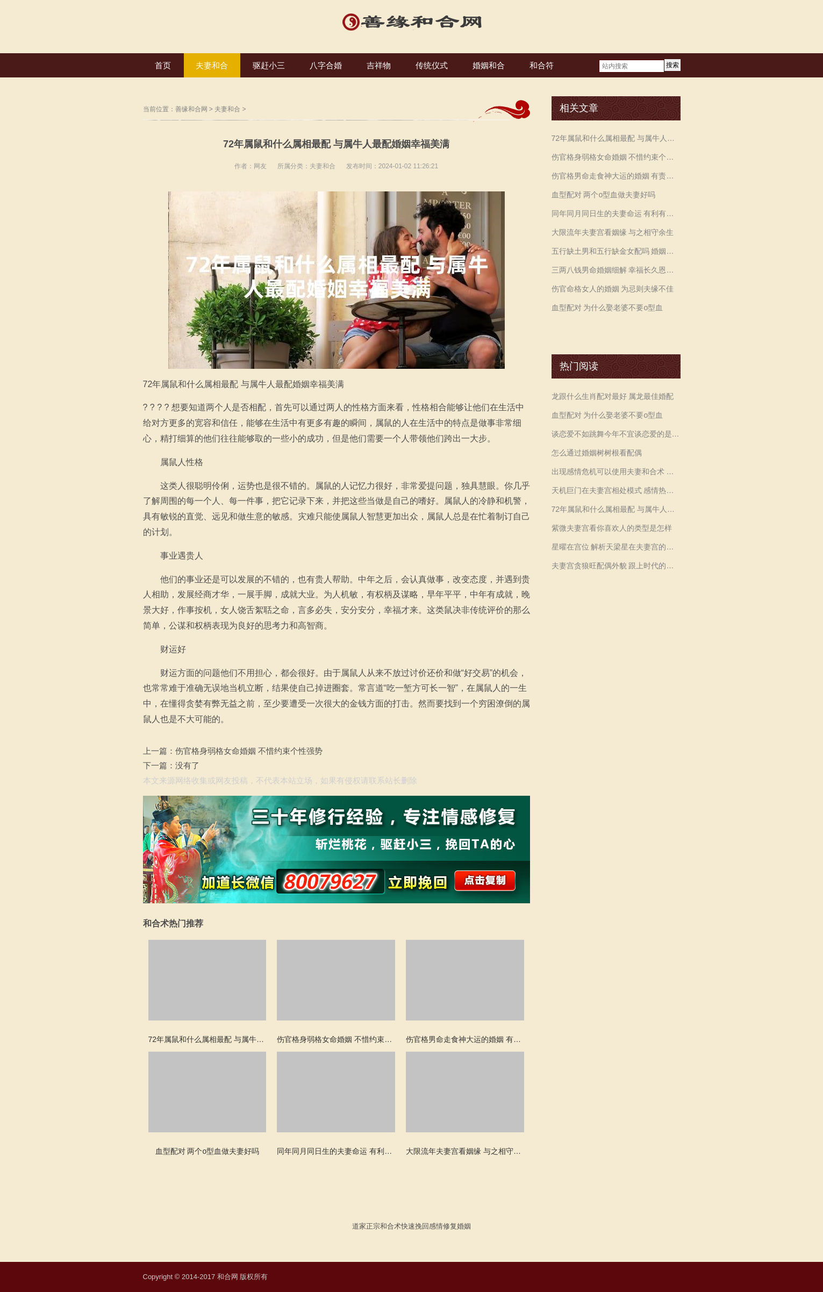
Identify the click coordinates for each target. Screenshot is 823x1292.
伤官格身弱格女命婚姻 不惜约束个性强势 (249, 750)
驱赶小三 (269, 65)
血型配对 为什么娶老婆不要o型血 (607, 307)
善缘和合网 (191, 109)
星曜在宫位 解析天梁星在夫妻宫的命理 (616, 547)
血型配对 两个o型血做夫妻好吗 (604, 194)
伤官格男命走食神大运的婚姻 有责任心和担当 (616, 176)
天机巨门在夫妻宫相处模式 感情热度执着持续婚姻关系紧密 (616, 490)
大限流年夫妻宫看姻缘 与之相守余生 (613, 232)
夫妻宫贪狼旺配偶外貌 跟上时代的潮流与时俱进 (616, 565)
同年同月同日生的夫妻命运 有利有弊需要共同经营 (616, 213)
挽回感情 (429, 1226)
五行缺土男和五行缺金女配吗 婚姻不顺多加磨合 (616, 251)
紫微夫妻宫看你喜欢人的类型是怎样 (612, 528)
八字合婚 (326, 65)
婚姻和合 (489, 65)
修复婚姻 (457, 1226)
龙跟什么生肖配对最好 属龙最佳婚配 (613, 396)
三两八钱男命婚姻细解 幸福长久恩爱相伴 (616, 270)
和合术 (390, 1226)
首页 (163, 65)
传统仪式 (432, 65)
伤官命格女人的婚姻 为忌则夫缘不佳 (613, 288)
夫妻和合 (212, 65)
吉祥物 (379, 65)
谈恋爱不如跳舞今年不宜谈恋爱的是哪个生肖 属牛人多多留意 (616, 434)
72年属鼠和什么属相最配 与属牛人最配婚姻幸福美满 (616, 138)
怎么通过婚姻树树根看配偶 (597, 452)
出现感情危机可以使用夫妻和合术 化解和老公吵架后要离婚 (616, 471)
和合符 (541, 65)
